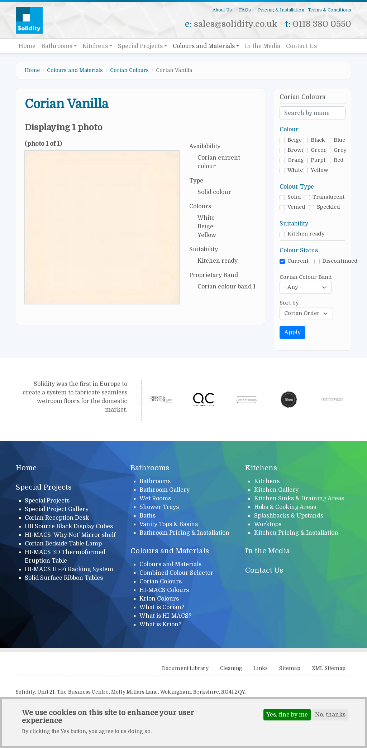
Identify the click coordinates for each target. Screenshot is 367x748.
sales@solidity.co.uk (235, 24)
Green (319, 150)
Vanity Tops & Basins (168, 524)
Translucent (329, 197)
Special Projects (140, 46)
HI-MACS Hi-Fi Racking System (69, 569)
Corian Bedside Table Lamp (63, 543)
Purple (319, 160)
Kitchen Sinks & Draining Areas (299, 498)
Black (318, 140)
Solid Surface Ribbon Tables (64, 578)
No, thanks (330, 716)
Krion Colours (159, 599)
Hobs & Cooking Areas (285, 507)
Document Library (185, 668)
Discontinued (340, 261)
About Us (222, 10)
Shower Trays (159, 507)
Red (339, 160)
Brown (296, 150)
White (295, 170)
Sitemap (289, 668)
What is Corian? (161, 607)
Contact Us (301, 46)
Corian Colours (129, 70)
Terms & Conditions (329, 10)
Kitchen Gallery (276, 490)
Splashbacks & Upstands (288, 516)
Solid (294, 197)
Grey (340, 150)
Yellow (319, 170)
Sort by (289, 303)
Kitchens (95, 46)
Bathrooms (56, 46)
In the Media (262, 46)
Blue (339, 140)
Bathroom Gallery (164, 490)
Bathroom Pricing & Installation (184, 533)
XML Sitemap (328, 668)
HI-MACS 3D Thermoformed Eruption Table (65, 556)
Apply (292, 332)
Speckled (328, 207)
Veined (296, 207)
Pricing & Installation (281, 10)
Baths (147, 516)
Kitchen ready (306, 234)
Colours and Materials (204, 46)
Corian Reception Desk (57, 518)
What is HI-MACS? (165, 616)
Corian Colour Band (306, 277)
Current (298, 261)
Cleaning (231, 668)
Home (27, 46)
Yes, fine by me (287, 716)
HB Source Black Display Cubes (69, 526)
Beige (294, 140)
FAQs (245, 10)
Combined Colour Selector (176, 573)
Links (260, 668)
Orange (297, 160)
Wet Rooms (155, 498)
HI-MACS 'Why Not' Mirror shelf (70, 535)
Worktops (267, 524)
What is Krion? (160, 624)
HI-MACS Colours (164, 590)
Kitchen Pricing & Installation (296, 533)
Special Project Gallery (57, 509)
